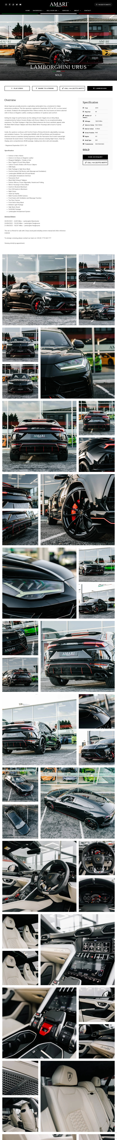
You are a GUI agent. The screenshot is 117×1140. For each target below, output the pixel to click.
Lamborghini (100, 90)
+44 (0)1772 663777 (103, 5)
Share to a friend (45, 90)
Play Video (17, 90)
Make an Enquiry (95, 159)
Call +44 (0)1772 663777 (73, 90)
